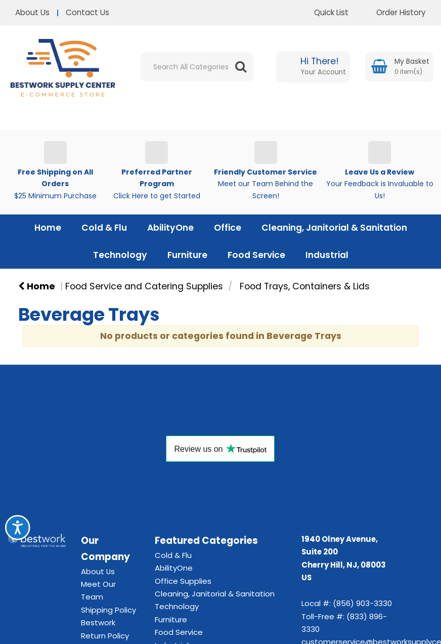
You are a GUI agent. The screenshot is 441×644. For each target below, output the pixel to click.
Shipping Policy (108, 610)
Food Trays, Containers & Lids (305, 286)
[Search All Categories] (197, 66)
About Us (32, 12)
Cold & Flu (104, 228)
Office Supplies (183, 581)
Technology (120, 255)
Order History (393, 12)
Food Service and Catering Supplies (144, 286)
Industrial (326, 255)
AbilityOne (170, 228)
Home (47, 228)
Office (227, 228)
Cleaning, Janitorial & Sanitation (334, 228)
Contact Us (87, 12)
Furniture (187, 255)
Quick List (323, 12)
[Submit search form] (240, 66)
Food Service (256, 255)
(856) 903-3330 (362, 603)
